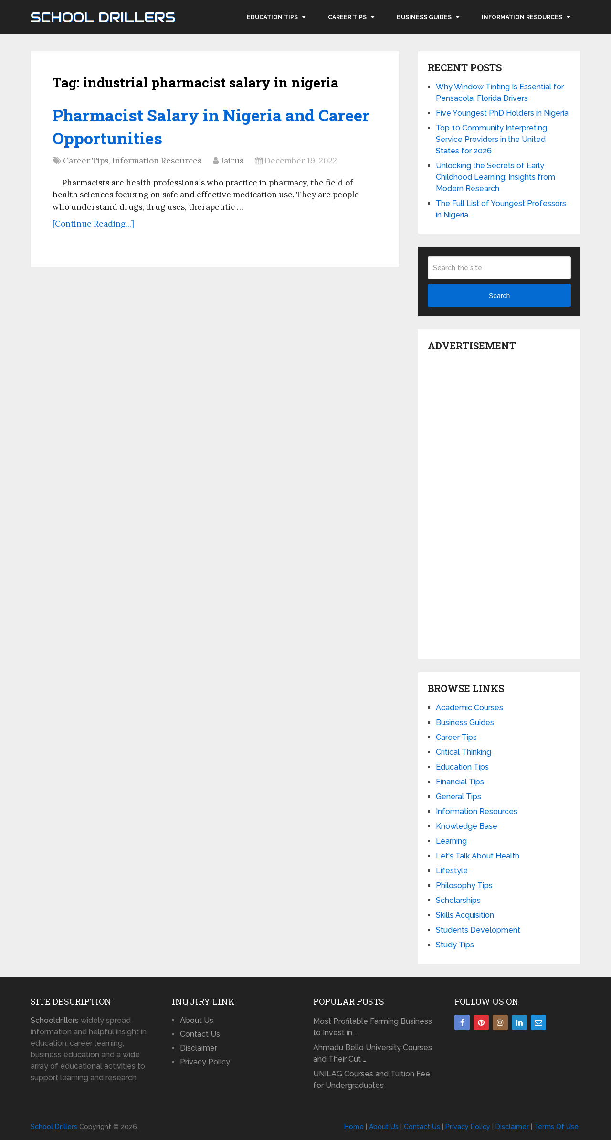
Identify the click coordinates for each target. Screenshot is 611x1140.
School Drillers (103, 17)
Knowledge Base (466, 826)
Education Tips (272, 17)
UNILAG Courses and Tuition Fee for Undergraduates (371, 1079)
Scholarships (458, 900)
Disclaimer (198, 1048)
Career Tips (347, 17)
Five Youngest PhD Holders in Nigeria (502, 113)
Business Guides (424, 17)
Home (354, 1126)
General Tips (458, 796)
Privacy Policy (205, 1061)
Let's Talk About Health (477, 855)
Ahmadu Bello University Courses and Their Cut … (372, 1053)
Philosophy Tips (464, 885)
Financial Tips (460, 781)
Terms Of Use (556, 1126)
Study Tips (455, 944)
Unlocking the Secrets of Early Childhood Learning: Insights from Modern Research (495, 177)
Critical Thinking (463, 752)
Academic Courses (469, 707)
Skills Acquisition (465, 915)
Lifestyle (452, 870)
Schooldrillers (55, 1020)
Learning (451, 841)
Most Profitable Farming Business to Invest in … (372, 1027)
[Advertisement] (499, 502)
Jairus (232, 160)
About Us (196, 1020)
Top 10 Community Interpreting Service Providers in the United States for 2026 (491, 139)
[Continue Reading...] (93, 223)
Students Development (478, 929)
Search (499, 296)
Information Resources (522, 17)
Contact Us (200, 1034)
